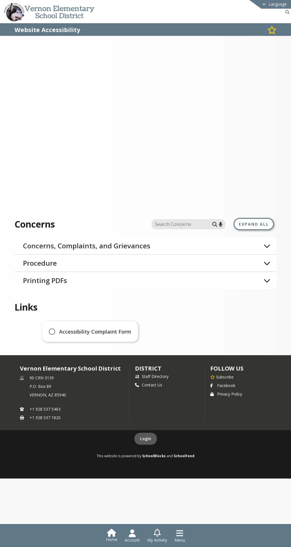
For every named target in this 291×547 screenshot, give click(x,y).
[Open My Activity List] (157, 536)
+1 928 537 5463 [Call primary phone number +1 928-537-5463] (45, 425)
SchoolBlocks (154, 471)
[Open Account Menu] (132, 536)
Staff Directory (152, 392)
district (148, 384)
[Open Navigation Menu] (179, 536)
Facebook (222, 401)
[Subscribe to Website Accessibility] (272, 29)
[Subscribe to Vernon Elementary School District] (222, 393)
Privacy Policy (226, 410)
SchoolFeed (184, 471)
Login (145, 454)
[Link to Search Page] (286, 12)
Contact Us (148, 401)
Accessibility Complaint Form (95, 331)
